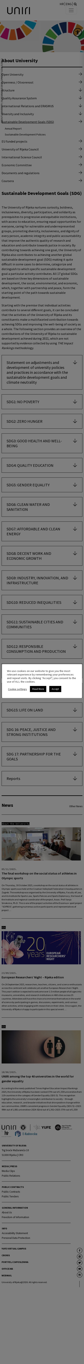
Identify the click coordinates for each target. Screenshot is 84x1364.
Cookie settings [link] (17, 689)
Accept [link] (55, 689)
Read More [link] (38, 689)
